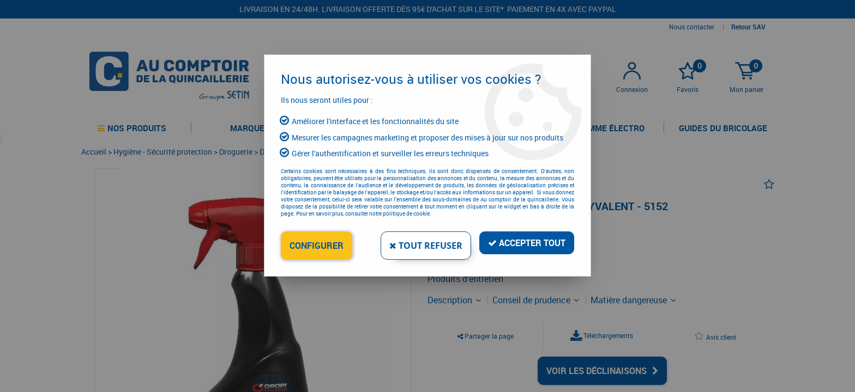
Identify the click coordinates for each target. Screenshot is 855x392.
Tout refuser (425, 246)
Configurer (317, 246)
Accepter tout (526, 243)
